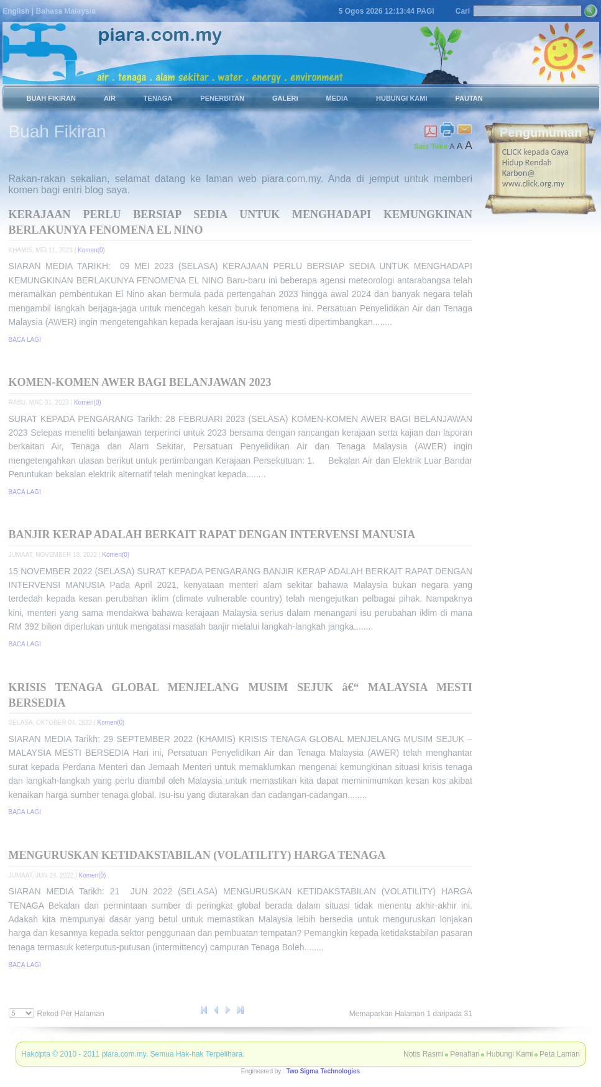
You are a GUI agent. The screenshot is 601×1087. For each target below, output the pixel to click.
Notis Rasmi (423, 1054)
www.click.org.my (533, 183)
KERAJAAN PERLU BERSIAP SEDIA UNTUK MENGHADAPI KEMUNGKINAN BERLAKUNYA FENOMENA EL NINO (240, 222)
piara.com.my (124, 1054)
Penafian (464, 1054)
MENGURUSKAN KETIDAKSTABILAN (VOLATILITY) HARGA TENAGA (197, 855)
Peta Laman (559, 1054)
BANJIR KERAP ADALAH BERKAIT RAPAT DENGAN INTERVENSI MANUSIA (212, 534)
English (15, 11)
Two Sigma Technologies (323, 1071)
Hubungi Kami (509, 1054)
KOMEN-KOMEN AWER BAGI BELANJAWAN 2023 (140, 382)
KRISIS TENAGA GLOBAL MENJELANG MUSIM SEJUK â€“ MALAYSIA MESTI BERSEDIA (240, 695)
